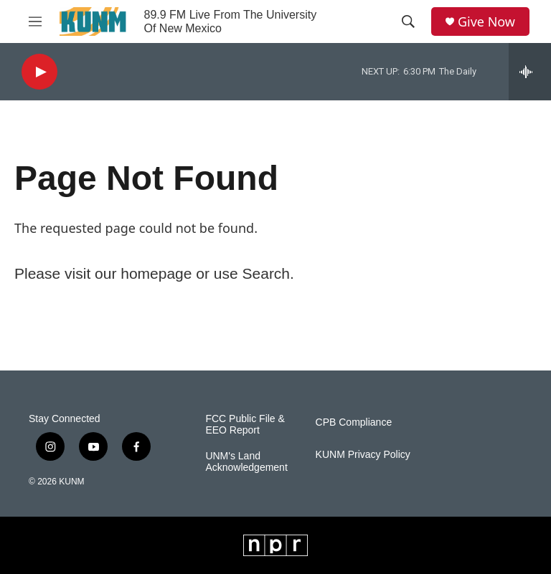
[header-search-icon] (408, 21)
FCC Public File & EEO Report (244, 424)
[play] (39, 72)
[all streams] (530, 71)
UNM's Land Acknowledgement (246, 462)
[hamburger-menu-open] (35, 21)
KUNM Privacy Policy (363, 454)
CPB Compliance (354, 422)
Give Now (486, 21)
